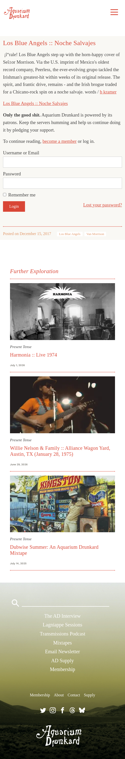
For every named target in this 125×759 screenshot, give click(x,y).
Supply (89, 695)
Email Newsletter (62, 651)
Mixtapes (62, 642)
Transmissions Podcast (62, 633)
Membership (62, 669)
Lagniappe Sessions (62, 624)
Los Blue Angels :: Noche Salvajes (35, 103)
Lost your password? (102, 204)
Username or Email (21, 152)
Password (12, 173)
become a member (59, 141)
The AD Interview (62, 616)
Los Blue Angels (69, 234)
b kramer (108, 91)
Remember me (22, 194)
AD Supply (62, 660)
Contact (74, 695)
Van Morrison (95, 234)
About (59, 695)
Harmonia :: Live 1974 (33, 355)
